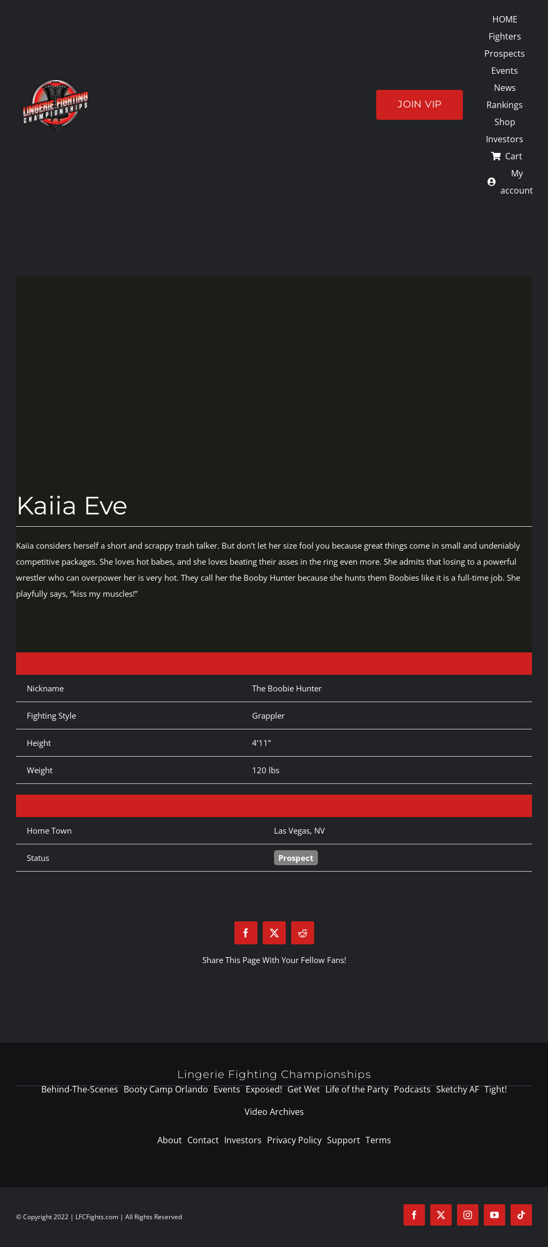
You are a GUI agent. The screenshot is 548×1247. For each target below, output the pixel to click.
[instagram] (467, 1215)
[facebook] (414, 1215)
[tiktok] (521, 1215)
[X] (274, 933)
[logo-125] (55, 81)
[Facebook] (246, 933)
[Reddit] (302, 933)
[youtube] (494, 1215)
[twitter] (441, 1215)
